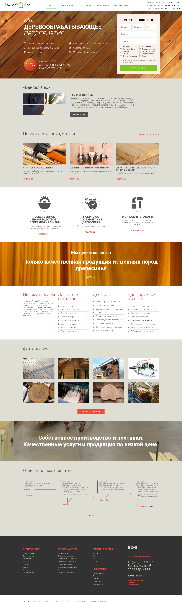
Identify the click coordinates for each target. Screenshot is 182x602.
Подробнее (77, 115)
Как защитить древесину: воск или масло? (89, 168)
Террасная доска (148, 49)
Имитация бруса (129, 49)
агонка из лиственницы (141, 313)
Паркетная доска (148, 51)
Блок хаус (126, 54)
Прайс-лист (175, 2)
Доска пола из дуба (103, 312)
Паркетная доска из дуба (105, 323)
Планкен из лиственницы (66, 568)
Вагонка (126, 47)
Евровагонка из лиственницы (142, 327)
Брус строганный (28, 552)
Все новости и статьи (149, 135)
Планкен (126, 51)
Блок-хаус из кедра (68, 327)
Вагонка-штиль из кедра (70, 320)
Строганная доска (130, 56)
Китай (95, 557)
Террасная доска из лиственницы (109, 327)
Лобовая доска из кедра (70, 331)
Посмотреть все (90, 411)
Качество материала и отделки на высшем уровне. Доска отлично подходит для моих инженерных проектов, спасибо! (135, 486)
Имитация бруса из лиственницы (143, 309)
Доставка (96, 572)
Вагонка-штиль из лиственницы (143, 324)
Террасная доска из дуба (105, 330)
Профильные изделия (121, 5)
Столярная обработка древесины (38, 168)
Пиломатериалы (103, 5)
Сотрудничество (133, 580)
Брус (144, 56)
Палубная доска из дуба (105, 305)
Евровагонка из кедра (69, 313)
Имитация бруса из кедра (70, 309)
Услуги (79, 5)
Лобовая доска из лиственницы (143, 331)
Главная (51, 5)
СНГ (94, 554)
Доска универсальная (30, 566)
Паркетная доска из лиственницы (109, 320)
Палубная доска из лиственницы (108, 302)
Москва (95, 549)
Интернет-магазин (98, 569)
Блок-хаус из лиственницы (141, 317)
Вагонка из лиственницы (66, 552)
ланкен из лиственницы (141, 306)
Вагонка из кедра (67, 317)
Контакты (89, 5)
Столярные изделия (65, 5)
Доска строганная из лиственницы (109, 309)
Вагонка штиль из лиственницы (68, 554)
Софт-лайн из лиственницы (141, 320)
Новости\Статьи (98, 580)
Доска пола (146, 47)
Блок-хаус (26, 560)
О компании (97, 577)
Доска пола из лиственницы (107, 316)
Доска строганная (28, 554)
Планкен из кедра (67, 306)
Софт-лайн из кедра (68, 324)
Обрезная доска (148, 54)
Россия (95, 552)
